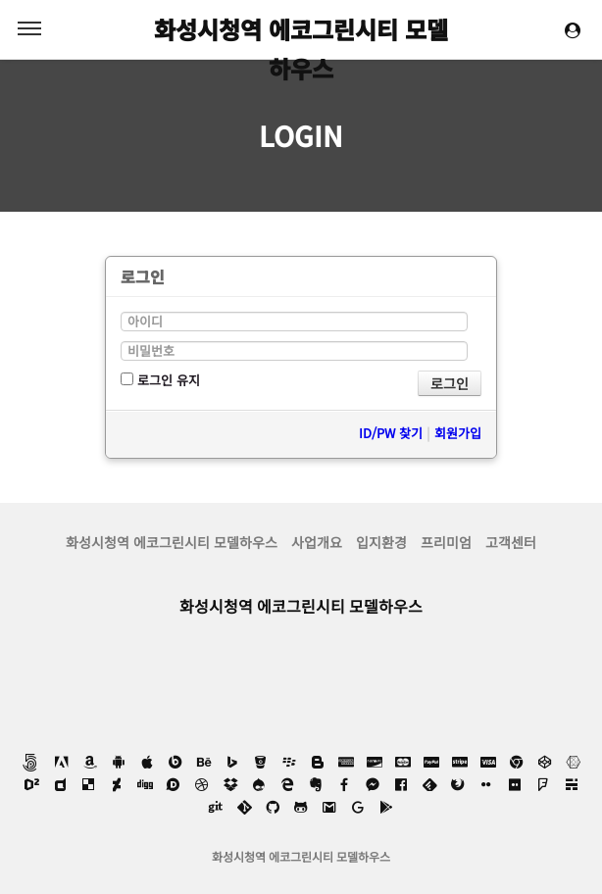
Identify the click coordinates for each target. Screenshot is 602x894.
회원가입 (457, 432)
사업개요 (316, 542)
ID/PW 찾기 (391, 432)
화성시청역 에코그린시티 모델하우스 (301, 30)
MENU (29, 28)
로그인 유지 (160, 380)
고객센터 (510, 542)
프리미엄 (446, 542)
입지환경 (381, 542)
